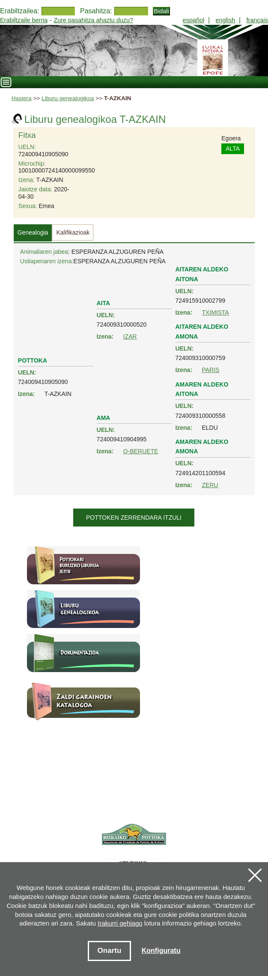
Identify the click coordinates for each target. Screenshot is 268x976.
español (193, 20)
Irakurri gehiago (120, 923)
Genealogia (33, 232)
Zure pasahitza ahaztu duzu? (93, 20)
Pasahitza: (96, 11)
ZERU (210, 485)
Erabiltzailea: (19, 11)
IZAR (130, 336)
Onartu (110, 950)
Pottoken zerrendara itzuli (134, 517)
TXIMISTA (215, 312)
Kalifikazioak (72, 232)
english (225, 20)
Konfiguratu (161, 950)
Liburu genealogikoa (68, 98)
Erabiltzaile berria (24, 20)
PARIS (210, 369)
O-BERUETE (140, 451)
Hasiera (22, 98)
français (257, 20)
